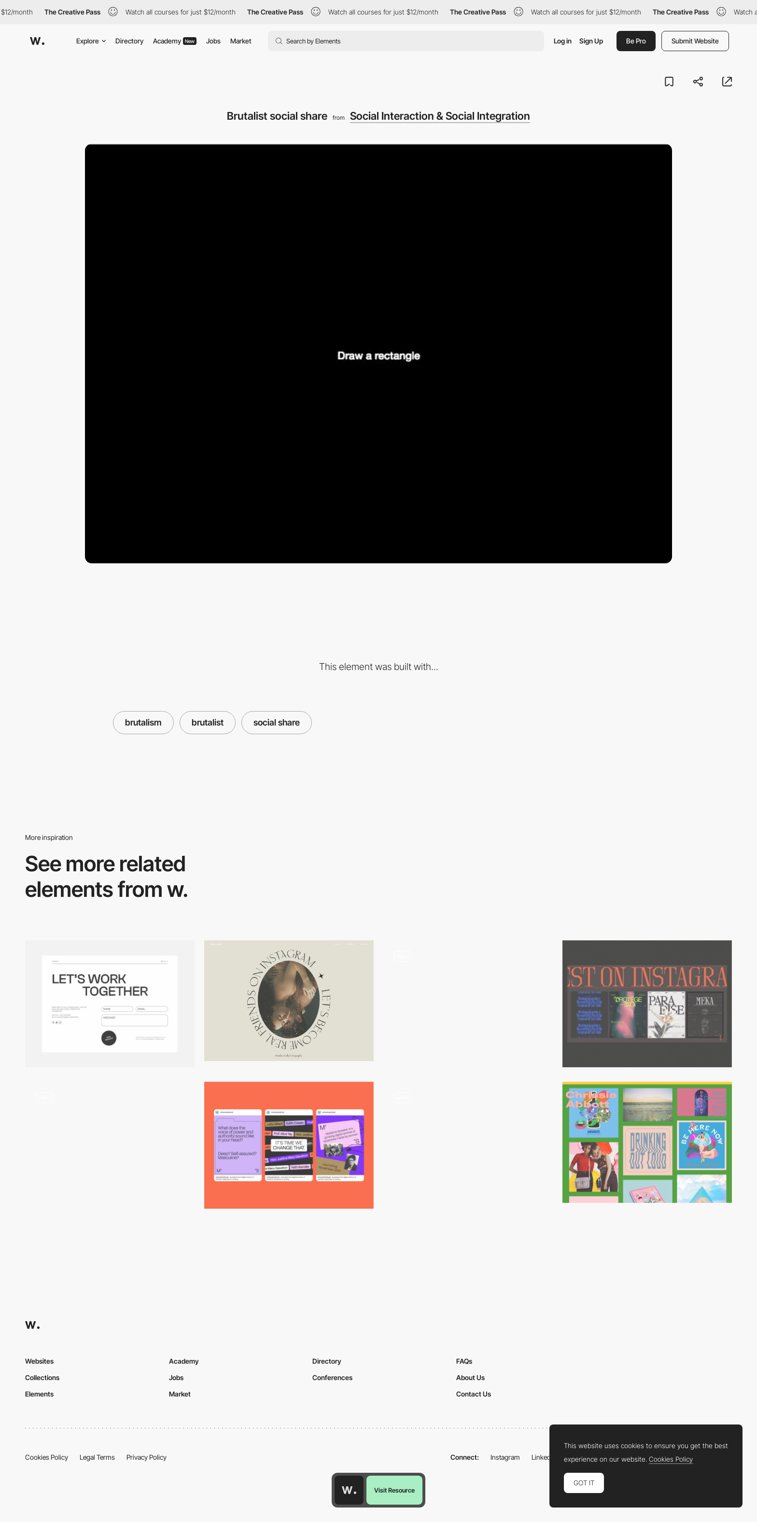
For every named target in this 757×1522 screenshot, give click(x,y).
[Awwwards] (37, 41)
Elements (39, 1394)
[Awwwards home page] (349, 1490)
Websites (39, 1361)
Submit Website (695, 41)
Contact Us (473, 1394)
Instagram (505, 1457)
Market (241, 41)
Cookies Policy (46, 1457)
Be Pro (636, 41)
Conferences (332, 1377)
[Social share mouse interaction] (110, 1142)
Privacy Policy (146, 1457)
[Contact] (110, 1003)
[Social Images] (289, 1145)
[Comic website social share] (468, 1000)
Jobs (213, 41)
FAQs (464, 1361)
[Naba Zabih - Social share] (289, 1000)
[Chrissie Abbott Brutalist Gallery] (647, 1142)
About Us (470, 1377)
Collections (42, 1377)
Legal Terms (97, 1457)
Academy (174, 41)
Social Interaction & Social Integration (440, 116)
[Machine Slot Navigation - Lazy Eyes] (468, 1142)
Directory (129, 41)
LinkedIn (544, 1457)
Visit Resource (394, 1490)
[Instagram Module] (647, 1003)
